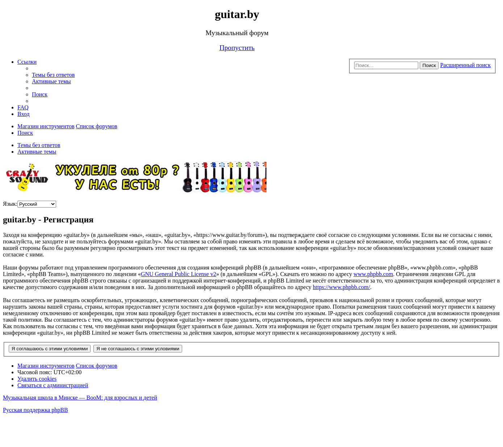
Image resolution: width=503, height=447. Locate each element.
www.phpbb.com (373, 274)
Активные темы (36, 152)
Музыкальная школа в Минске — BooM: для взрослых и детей (80, 397)
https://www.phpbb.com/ (341, 287)
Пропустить (237, 47)
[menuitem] (53, 75)
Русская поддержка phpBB (35, 410)
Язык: (10, 204)
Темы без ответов (38, 145)
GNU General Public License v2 (178, 274)
